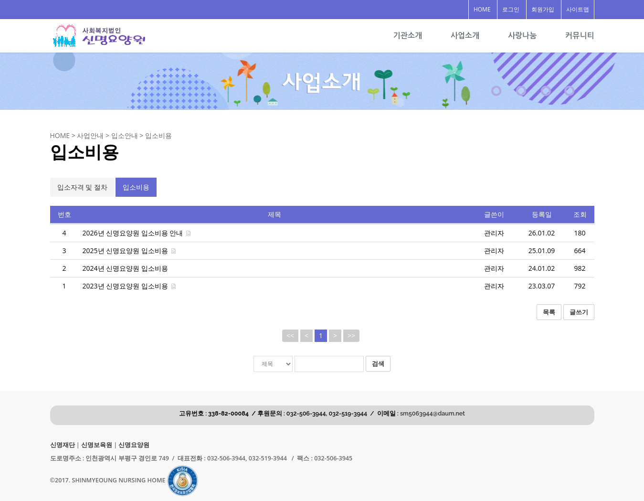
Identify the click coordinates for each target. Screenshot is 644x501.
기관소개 (407, 35)
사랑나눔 (522, 35)
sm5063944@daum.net (432, 413)
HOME (482, 9)
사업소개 (465, 35)
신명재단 (62, 445)
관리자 (494, 232)
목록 (549, 312)
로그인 (510, 9)
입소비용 (136, 187)
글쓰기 (579, 312)
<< (290, 335)
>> (351, 335)
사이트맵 (577, 9)
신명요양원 (133, 445)
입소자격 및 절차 (82, 187)
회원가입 (542, 9)
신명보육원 (96, 445)
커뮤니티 (579, 35)
